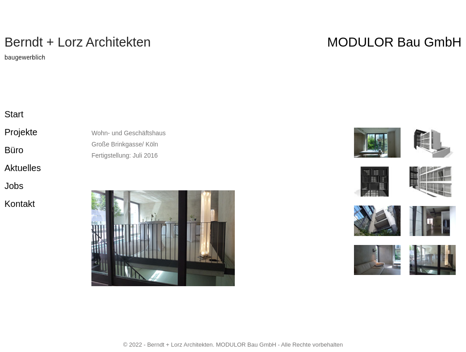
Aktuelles (22, 168)
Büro (13, 150)
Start (13, 114)
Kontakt (19, 204)
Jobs (13, 186)
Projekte (20, 132)
